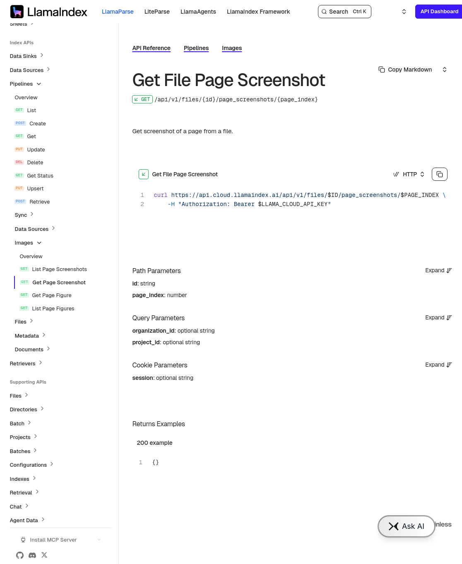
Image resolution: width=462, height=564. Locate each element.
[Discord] (32, 555)
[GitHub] (20, 555)
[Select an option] (399, 11)
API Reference (151, 48)
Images (232, 48)
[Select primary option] (405, 69)
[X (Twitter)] (44, 555)
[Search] (344, 11)
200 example (154, 442)
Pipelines (196, 48)
